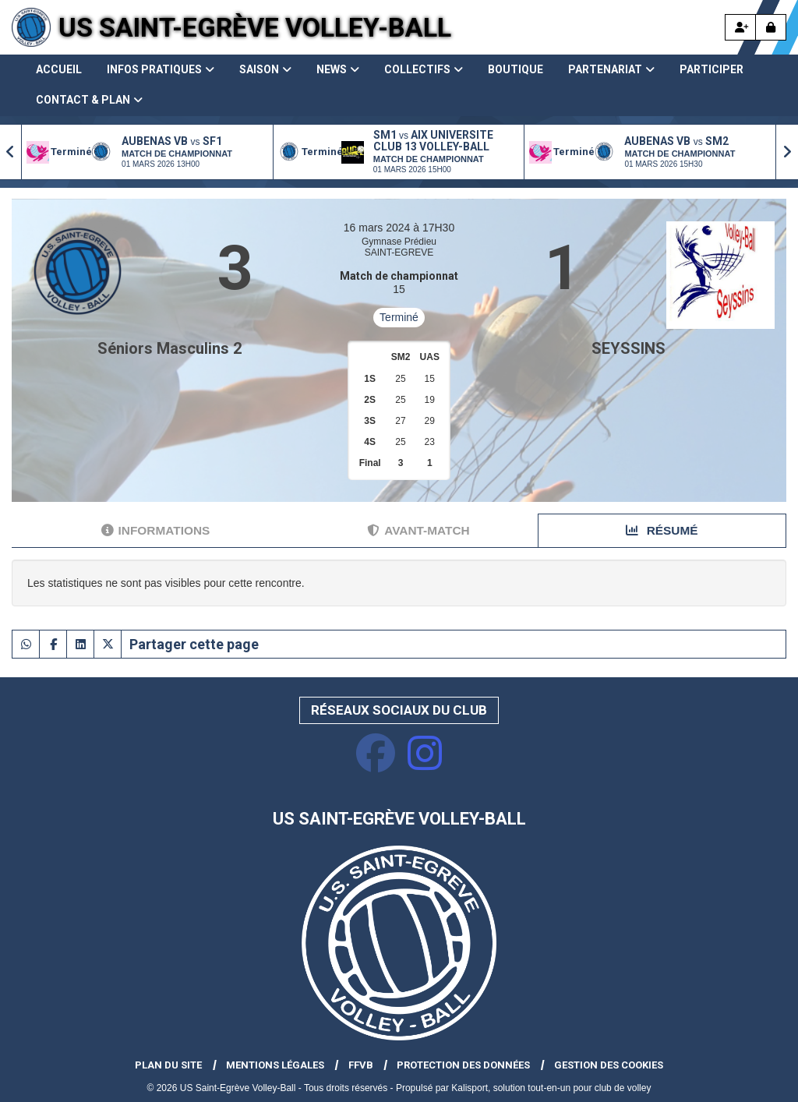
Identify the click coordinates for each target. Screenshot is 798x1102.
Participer (711, 69)
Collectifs (423, 69)
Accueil (59, 69)
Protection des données (463, 1065)
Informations (155, 530)
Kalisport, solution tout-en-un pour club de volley (551, 1088)
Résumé (661, 530)
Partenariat (611, 69)
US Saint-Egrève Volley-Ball (254, 27)
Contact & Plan (89, 100)
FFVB (360, 1065)
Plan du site (168, 1065)
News (337, 69)
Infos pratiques (160, 69)
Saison (265, 69)
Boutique (515, 69)
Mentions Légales (275, 1065)
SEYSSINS (628, 348)
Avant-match (418, 530)
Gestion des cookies (608, 1065)
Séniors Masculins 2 (169, 348)
